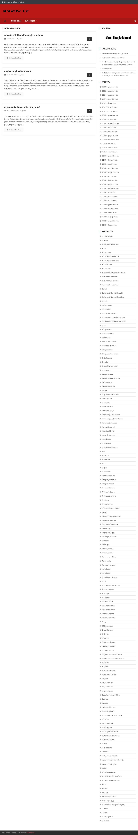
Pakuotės (105, 541)
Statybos (105, 666)
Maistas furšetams (108, 492)
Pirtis (104, 581)
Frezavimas (106, 370)
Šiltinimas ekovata (108, 642)
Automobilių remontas (110, 277)
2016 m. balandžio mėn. (110, 140)
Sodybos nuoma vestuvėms (112, 654)
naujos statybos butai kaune (18, 71)
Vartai (104, 784)
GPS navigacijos (107, 382)
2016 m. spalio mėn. (109, 119)
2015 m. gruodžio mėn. (110, 156)
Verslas (104, 788)
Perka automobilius (109, 557)
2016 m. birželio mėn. (110, 131)
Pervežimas (106, 573)
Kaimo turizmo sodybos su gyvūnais (115, 54)
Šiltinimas (105, 638)
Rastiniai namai (107, 601)
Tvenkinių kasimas (108, 740)
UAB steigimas (107, 748)
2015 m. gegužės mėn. (110, 184)
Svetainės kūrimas (108, 707)
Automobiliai (106, 269)
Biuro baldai (106, 309)
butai (104, 325)
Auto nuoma (106, 252)
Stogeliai (105, 679)
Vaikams (105, 752)
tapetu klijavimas (108, 711)
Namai (104, 512)
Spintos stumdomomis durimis (113, 658)
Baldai (104, 289)
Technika (105, 719)
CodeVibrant (30, 833)
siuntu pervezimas (108, 646)
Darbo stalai (106, 338)
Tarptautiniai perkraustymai (112, 715)
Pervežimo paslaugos (109, 577)
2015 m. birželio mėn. (110, 180)
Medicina (105, 500)
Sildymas (105, 634)
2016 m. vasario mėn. (110, 148)
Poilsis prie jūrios (108, 589)
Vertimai (105, 792)
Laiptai (104, 467)
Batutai (104, 301)
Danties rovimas (108, 334)
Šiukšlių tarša (107, 69)
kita (103, 451)
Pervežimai (106, 569)
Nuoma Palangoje (108, 532)
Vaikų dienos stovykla (109, 756)
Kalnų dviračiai (107, 407)
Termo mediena (108, 723)
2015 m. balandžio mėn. (110, 188)
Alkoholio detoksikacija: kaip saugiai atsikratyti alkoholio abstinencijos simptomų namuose (118, 63)
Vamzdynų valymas (109, 772)
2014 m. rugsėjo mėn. (110, 217)
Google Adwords (108, 374)
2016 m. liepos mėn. (109, 127)
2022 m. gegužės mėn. (110, 91)
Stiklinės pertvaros (108, 671)
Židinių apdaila (107, 817)
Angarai (105, 240)
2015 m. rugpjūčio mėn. (110, 172)
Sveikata (105, 699)
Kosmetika (106, 459)
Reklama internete (108, 618)
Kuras (104, 463)
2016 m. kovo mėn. (109, 144)
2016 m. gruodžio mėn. (110, 115)
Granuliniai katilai (108, 386)
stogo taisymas (107, 691)
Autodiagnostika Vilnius (110, 260)
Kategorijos (30, 21)
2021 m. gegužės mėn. (110, 95)
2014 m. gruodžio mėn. (110, 205)
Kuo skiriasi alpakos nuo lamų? (113, 58)
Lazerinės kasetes (108, 488)
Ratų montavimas (108, 606)
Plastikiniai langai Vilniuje (111, 585)
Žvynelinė (105, 821)
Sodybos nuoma (108, 650)
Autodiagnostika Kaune (110, 256)
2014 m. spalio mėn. (109, 213)
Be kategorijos (107, 305)
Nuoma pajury (107, 528)
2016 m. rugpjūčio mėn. (110, 123)
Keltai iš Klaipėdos (108, 435)
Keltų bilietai (106, 439)
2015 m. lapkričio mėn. (110, 160)
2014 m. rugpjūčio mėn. (110, 221)
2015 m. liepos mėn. (109, 176)
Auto (104, 248)
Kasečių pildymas (108, 431)
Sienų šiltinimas (107, 630)
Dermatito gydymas (109, 346)
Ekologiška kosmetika (109, 366)
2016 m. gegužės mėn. (110, 136)
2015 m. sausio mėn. (109, 201)
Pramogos (105, 593)
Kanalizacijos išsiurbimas (111, 415)
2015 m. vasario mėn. (110, 196)
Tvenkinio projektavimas (111, 735)
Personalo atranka (108, 565)
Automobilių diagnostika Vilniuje (113, 273)
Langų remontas (108, 484)
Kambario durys (108, 411)
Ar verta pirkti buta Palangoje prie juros (23, 35)
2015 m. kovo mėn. (109, 192)
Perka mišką (106, 561)
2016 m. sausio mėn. (109, 152)
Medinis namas (107, 504)
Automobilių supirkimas (110, 281)
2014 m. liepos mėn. (109, 225)
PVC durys (105, 597)
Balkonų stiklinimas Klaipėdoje (113, 297)
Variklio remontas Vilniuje (111, 780)
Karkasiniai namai (108, 427)
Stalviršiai (105, 662)
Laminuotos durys (108, 476)
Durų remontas (107, 350)
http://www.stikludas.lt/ (110, 394)
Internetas (106, 403)
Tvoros (104, 744)
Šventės (105, 703)
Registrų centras (108, 614)
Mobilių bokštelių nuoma (111, 508)
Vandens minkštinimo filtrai (112, 776)
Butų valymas (107, 329)
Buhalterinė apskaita (109, 313)
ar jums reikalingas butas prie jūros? (22, 107)
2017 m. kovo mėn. (109, 103)
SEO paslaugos (107, 626)
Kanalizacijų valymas (109, 423)
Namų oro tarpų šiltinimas (111, 516)
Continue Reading (14, 58)
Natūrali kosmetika (109, 520)
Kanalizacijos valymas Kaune (112, 419)
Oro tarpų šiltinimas (109, 537)
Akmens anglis (107, 236)
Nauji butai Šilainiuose (110, 524)
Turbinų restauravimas (110, 731)
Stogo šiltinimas (108, 683)
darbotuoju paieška (109, 342)
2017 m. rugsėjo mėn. (110, 99)
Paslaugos (105, 545)
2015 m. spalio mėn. (109, 164)
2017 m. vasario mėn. (110, 107)
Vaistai (104, 768)
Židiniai (104, 813)
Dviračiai (105, 362)
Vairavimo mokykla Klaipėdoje (113, 760)
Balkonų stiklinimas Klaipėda (112, 293)
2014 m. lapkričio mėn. (110, 209)
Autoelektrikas (107, 264)
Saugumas (106, 622)
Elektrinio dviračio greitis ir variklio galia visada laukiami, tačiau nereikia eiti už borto (118, 74)
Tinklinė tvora (107, 727)
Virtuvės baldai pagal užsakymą (113, 805)
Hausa (104, 390)
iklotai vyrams (107, 398)
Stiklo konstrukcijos (109, 675)
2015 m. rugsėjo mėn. (110, 168)
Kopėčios (105, 455)
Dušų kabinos (107, 358)
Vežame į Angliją (108, 800)
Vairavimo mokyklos (109, 764)
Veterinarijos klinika (109, 796)
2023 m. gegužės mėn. (110, 87)
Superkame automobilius (111, 695)
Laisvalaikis (106, 472)
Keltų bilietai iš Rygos (109, 447)
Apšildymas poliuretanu (110, 244)
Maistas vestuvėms (109, 496)
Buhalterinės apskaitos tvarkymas (114, 317)
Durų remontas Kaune (110, 354)
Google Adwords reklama (111, 378)
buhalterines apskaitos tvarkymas (114, 321)
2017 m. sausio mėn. (109, 111)
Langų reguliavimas (109, 480)
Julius (20, 39)
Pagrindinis (16, 21)
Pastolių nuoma (107, 549)
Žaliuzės (105, 809)
